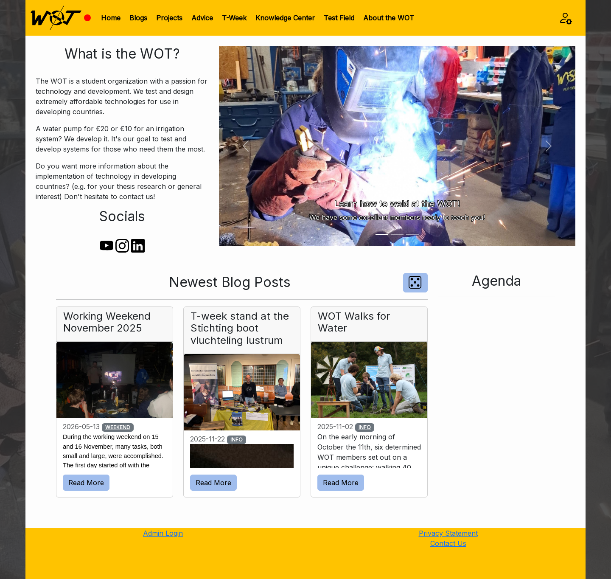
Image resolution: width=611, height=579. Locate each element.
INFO (236, 439)
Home (111, 18)
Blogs (138, 18)
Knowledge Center (285, 18)
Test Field (339, 18)
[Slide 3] (412, 234)
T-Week (234, 18)
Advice (202, 18)
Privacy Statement (448, 533)
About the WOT (388, 18)
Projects (169, 18)
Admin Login (163, 533)
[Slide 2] (397, 234)
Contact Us (448, 543)
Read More (86, 482)
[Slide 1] (382, 234)
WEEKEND (117, 427)
